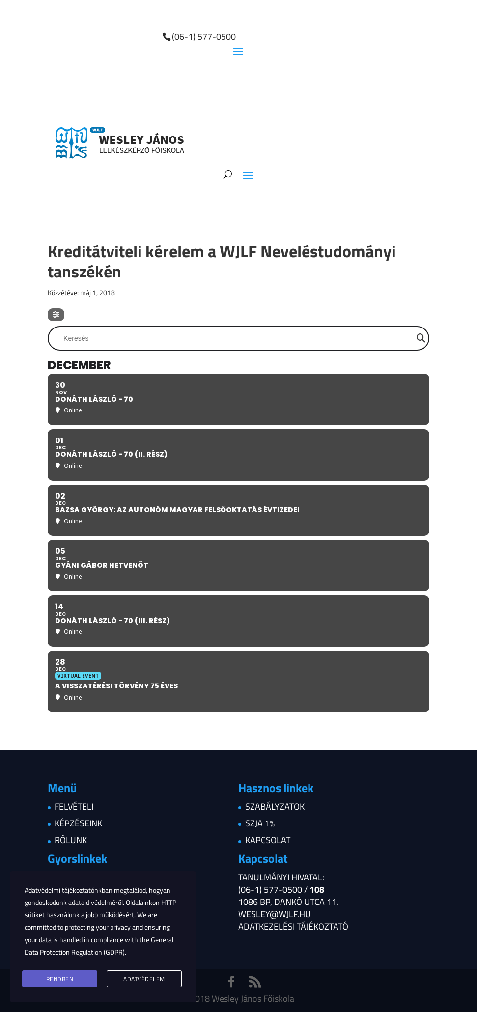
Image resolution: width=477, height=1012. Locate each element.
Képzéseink (78, 823)
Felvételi (74, 806)
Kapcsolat (267, 840)
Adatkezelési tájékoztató (293, 926)
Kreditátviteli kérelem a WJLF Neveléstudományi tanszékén (222, 261)
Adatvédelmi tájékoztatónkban (68, 890)
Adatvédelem (144, 979)
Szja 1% (260, 823)
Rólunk (71, 840)
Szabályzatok (275, 806)
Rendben (60, 979)
